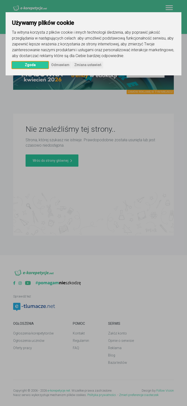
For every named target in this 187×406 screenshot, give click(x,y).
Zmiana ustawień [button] (87, 65)
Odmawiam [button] (60, 65)
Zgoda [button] (30, 65)
